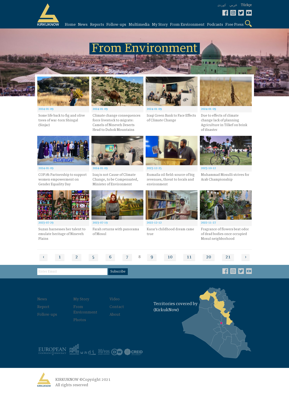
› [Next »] (245, 257)
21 (228, 257)
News (42, 299)
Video (115, 299)
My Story (81, 299)
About (115, 314)
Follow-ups (47, 314)
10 (170, 257)
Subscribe (118, 271)
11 (189, 257)
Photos (79, 320)
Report (43, 307)
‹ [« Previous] (43, 257)
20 (208, 257)
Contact (117, 307)
